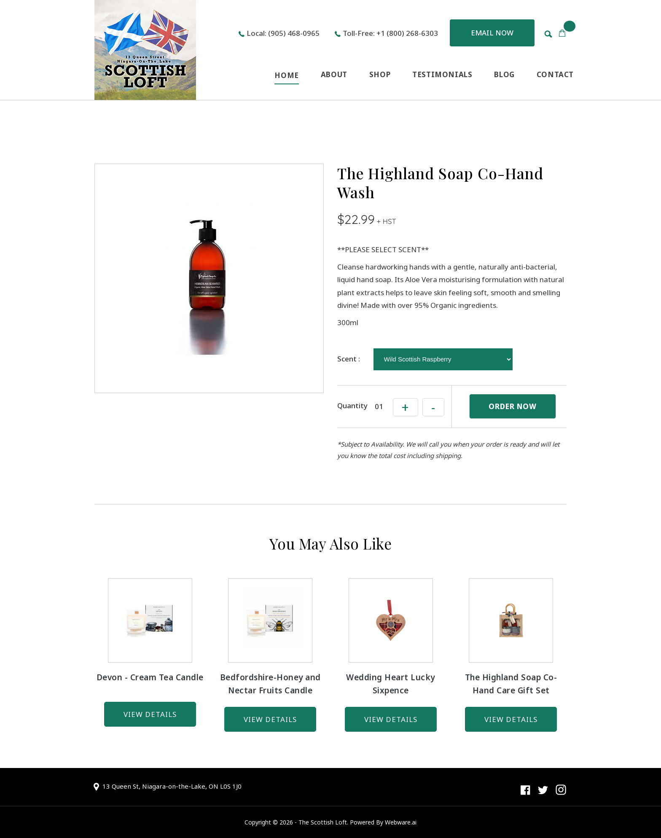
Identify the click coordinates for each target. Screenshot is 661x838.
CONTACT (555, 74)
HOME (286, 75)
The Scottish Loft (322, 822)
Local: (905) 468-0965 (283, 33)
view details (150, 714)
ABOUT (334, 74)
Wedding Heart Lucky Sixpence (390, 684)
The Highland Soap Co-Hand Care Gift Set (511, 684)
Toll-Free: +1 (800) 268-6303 (390, 33)
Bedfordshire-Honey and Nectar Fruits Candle (270, 684)
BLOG (504, 74)
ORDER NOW (513, 406)
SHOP (379, 74)
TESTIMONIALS (442, 74)
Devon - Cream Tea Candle (150, 677)
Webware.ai (400, 822)
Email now (492, 33)
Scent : (348, 359)
